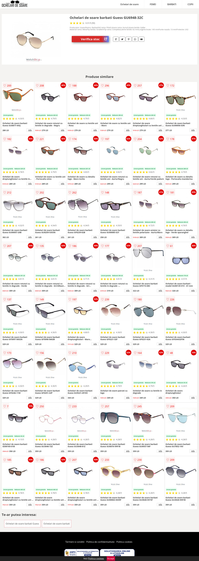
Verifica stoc (95, 39)
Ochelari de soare (129, 4)
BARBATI (171, 4)
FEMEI (153, 4)
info (30, 130)
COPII (190, 4)
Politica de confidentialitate (100, 541)
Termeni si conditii (74, 541)
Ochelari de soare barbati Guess (22, 523)
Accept (110, 558)
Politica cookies (124, 541)
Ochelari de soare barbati (56, 523)
